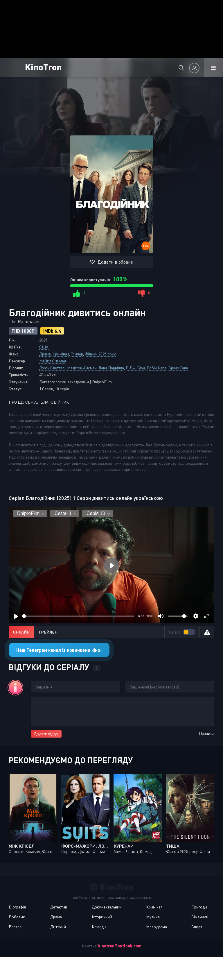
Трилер (77, 353)
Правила (206, 733)
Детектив (58, 906)
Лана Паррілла (111, 367)
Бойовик (17, 916)
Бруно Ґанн (178, 367)
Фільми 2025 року (100, 353)
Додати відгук (46, 733)
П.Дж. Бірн (135, 367)
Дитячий (58, 926)
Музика (153, 916)
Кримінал (61, 353)
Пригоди (199, 906)
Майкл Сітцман (52, 360)
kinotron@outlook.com (119, 945)
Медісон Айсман (82, 367)
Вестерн (16, 926)
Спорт (196, 926)
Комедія (99, 926)
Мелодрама (156, 926)
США (43, 346)
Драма (45, 353)
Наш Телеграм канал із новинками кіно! (59, 650)
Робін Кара (156, 367)
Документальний (107, 906)
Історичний (102, 916)
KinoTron (43, 66)
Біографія (17, 906)
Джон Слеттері (52, 367)
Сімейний (199, 916)
